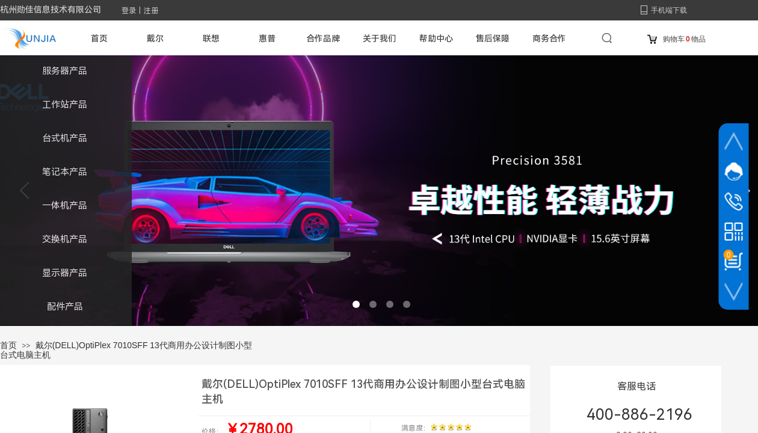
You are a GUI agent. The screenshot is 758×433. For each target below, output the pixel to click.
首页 (8, 345)
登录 (129, 11)
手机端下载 (669, 10)
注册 (151, 11)
